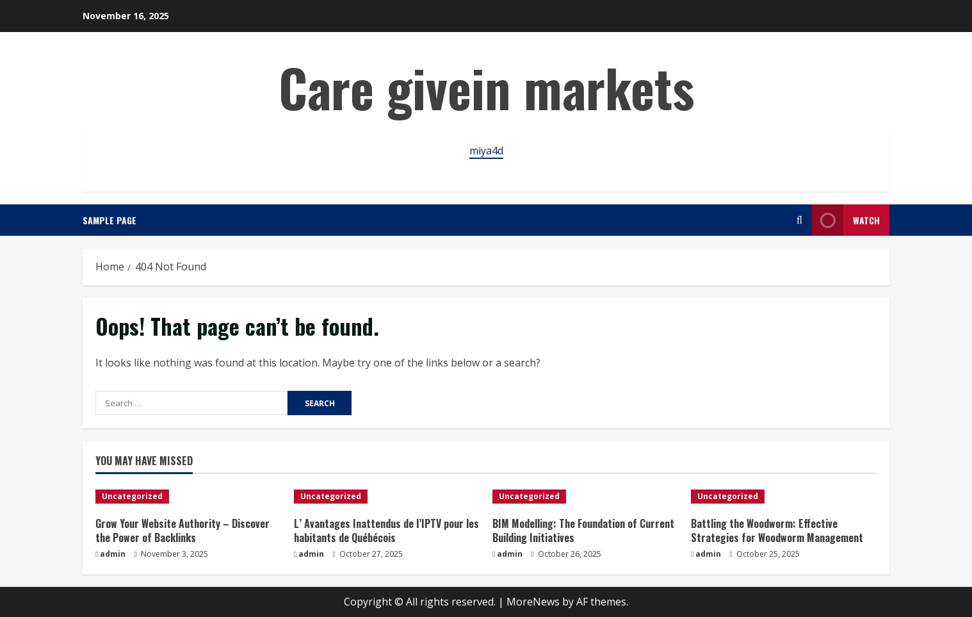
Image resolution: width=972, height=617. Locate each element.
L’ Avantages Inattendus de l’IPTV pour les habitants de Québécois (386, 530)
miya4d (486, 151)
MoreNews (533, 602)
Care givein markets (486, 87)
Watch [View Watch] (846, 220)
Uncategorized (132, 496)
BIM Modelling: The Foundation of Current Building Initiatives (583, 530)
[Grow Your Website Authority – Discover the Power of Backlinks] (188, 496)
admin (113, 553)
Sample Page (109, 220)
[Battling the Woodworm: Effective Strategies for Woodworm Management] (784, 496)
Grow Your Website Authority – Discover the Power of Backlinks (182, 530)
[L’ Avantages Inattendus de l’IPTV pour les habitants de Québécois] (387, 496)
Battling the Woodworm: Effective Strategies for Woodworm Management (777, 530)
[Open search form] (799, 220)
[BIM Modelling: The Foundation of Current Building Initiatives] (585, 496)
